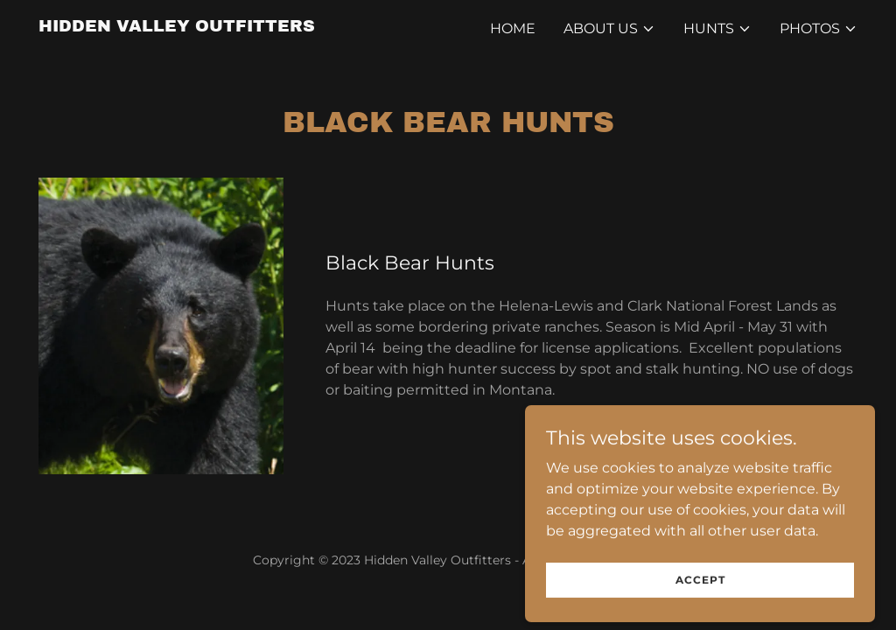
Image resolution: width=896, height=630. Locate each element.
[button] (609, 28)
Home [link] (513, 28)
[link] (176, 26)
